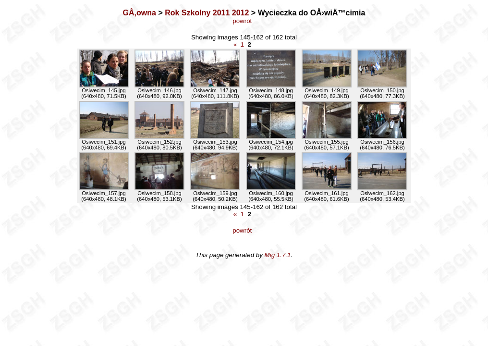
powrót (243, 21)
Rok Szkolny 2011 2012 (207, 13)
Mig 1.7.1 (278, 255)
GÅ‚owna (139, 13)
